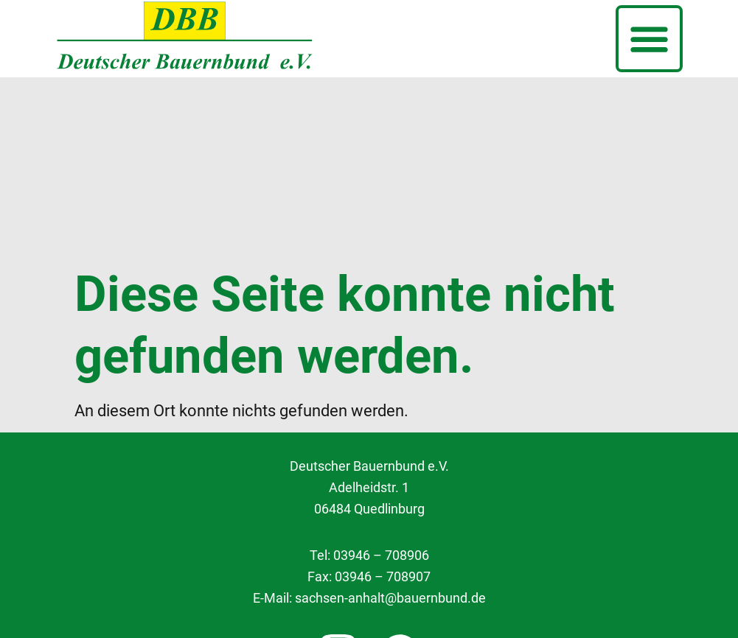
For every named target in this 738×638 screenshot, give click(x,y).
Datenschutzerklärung (369, 562)
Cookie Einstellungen (369, 528)
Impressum (369, 596)
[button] (649, 38)
